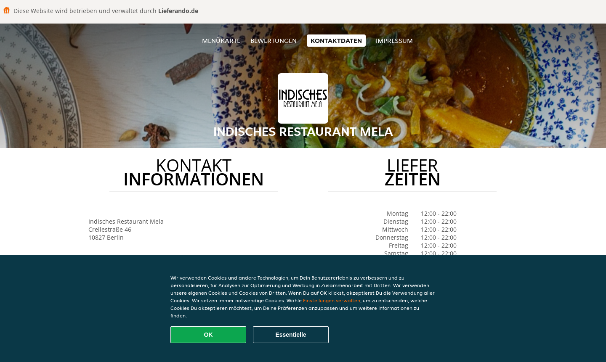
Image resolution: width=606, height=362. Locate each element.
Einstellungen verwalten (331, 300)
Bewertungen (273, 40)
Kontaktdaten (336, 40)
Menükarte (221, 40)
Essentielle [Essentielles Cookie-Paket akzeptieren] (290, 334)
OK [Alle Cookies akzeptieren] (208, 334)
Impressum (394, 40)
